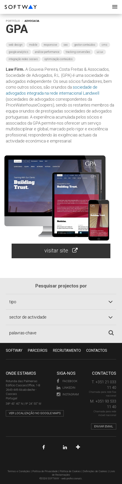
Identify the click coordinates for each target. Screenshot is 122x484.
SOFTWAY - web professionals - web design (8, 2)
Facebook (66, 381)
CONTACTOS (96, 350)
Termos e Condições (18, 471)
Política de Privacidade (45, 471)
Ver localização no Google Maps (35, 413)
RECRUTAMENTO (67, 350)
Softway (14, 350)
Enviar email (103, 426)
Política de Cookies (70, 471)
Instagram (66, 394)
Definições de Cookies (95, 471)
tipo (12, 301)
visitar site (61, 251)
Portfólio (13, 21)
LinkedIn (66, 387)
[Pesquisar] (111, 333)
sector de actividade (27, 317)
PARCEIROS (37, 350)
